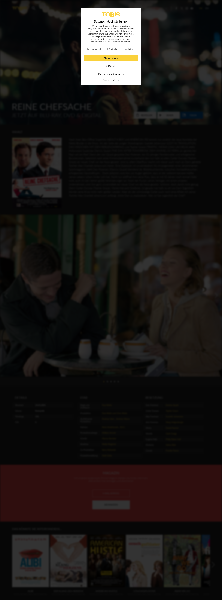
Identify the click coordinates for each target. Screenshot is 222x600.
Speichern (111, 66)
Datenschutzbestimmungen (111, 74)
